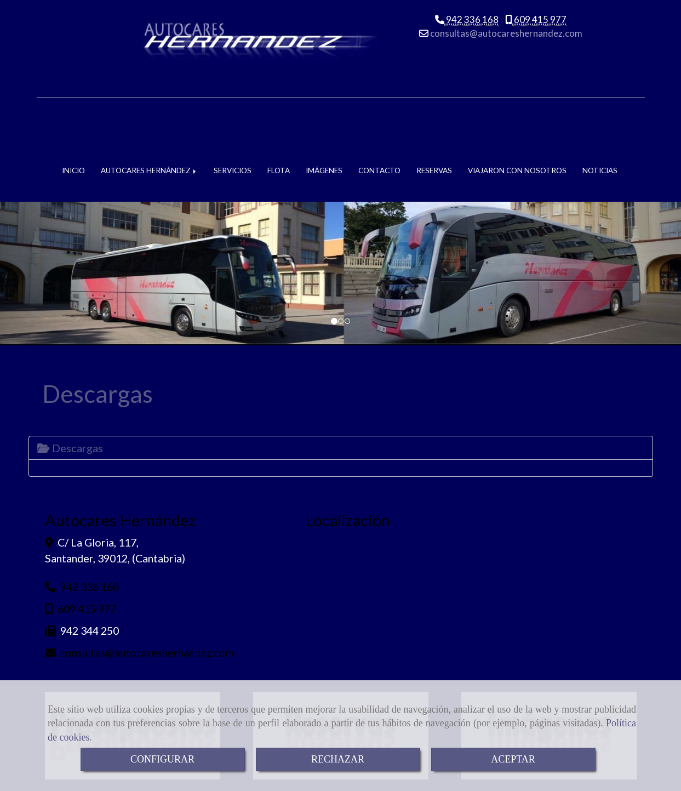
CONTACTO (379, 110)
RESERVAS (434, 110)
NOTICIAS (599, 110)
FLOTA (278, 110)
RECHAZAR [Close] (337, 759)
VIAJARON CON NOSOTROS (517, 110)
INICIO (73, 110)
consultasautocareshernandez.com (505, 37)
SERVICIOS (232, 110)
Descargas (70, 388)
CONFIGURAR (162, 759)
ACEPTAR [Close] (513, 759)
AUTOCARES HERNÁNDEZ (149, 110)
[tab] (341, 388)
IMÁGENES (324, 110)
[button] (51, 214)
